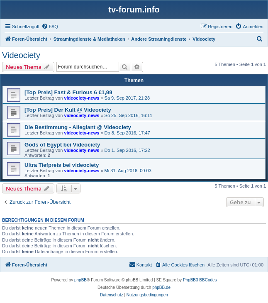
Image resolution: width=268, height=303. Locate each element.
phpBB (80, 280)
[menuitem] (49, 27)
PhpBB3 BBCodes (200, 280)
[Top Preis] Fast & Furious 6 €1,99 (68, 92)
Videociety (21, 55)
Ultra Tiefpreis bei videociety (61, 165)
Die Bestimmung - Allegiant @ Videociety (77, 127)
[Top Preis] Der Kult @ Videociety (67, 110)
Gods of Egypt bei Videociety (62, 145)
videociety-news (81, 97)
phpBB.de (161, 287)
